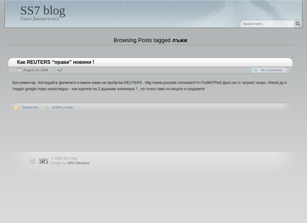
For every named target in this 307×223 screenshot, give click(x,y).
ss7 (60, 70)
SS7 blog (42, 10)
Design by (70, 163)
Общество (30, 107)
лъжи (69, 107)
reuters (57, 107)
